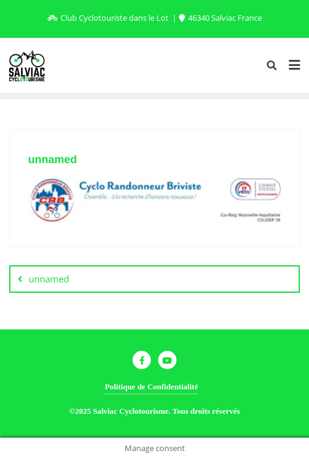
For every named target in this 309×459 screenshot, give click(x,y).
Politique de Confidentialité (151, 386)
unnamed (49, 279)
